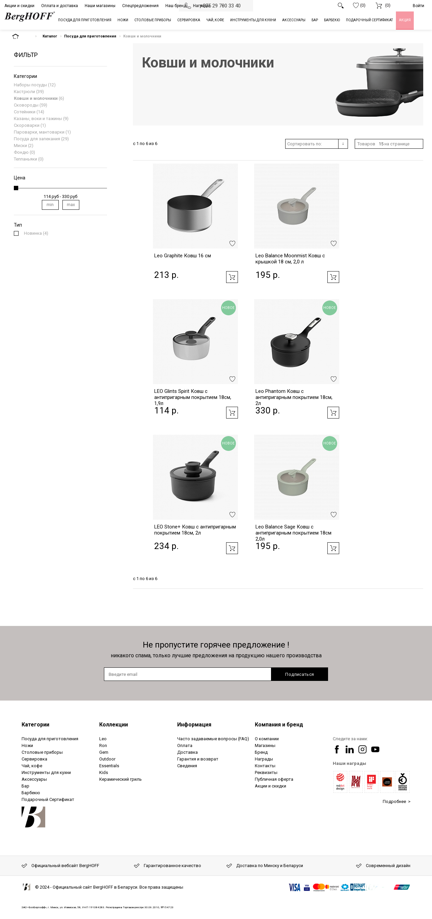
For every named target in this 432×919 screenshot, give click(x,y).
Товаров (366, 143)
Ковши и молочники (36, 98)
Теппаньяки (25, 159)
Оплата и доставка (59, 5)
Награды (201, 5)
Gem (103, 752)
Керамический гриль (120, 779)
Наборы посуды (30, 84)
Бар (25, 785)
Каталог (50, 36)
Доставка (187, 752)
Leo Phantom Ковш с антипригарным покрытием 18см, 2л (293, 397)
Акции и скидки (19, 5)
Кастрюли (24, 91)
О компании (267, 738)
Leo (103, 738)
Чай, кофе (32, 765)
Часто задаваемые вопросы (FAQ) (213, 738)
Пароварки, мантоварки (39, 132)
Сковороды (26, 105)
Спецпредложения (140, 5)
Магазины (265, 745)
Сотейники (24, 111)
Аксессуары (34, 779)
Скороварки (26, 125)
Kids (103, 772)
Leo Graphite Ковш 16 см (182, 256)
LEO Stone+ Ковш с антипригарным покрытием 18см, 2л (195, 530)
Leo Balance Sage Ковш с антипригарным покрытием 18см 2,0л (293, 533)
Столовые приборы (42, 752)
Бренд (261, 752)
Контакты (265, 765)
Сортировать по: (304, 143)
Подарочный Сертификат (48, 799)
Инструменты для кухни (46, 772)
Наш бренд (175, 5)
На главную (21, 36)
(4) (36, 233)
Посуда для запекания (37, 138)
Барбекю (31, 792)
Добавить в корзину (232, 277)
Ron (103, 745)
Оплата (184, 745)
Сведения (187, 765)
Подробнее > (396, 801)
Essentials (109, 765)
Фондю (21, 152)
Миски (20, 145)
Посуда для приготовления (90, 36)
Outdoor (107, 759)
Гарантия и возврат (197, 759)
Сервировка (34, 759)
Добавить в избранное (232, 243)
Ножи (27, 745)
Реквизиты (266, 772)
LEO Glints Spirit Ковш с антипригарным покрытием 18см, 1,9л (192, 397)
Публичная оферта (274, 779)
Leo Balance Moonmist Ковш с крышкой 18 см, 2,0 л (290, 259)
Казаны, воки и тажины (38, 118)
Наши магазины (100, 5)
